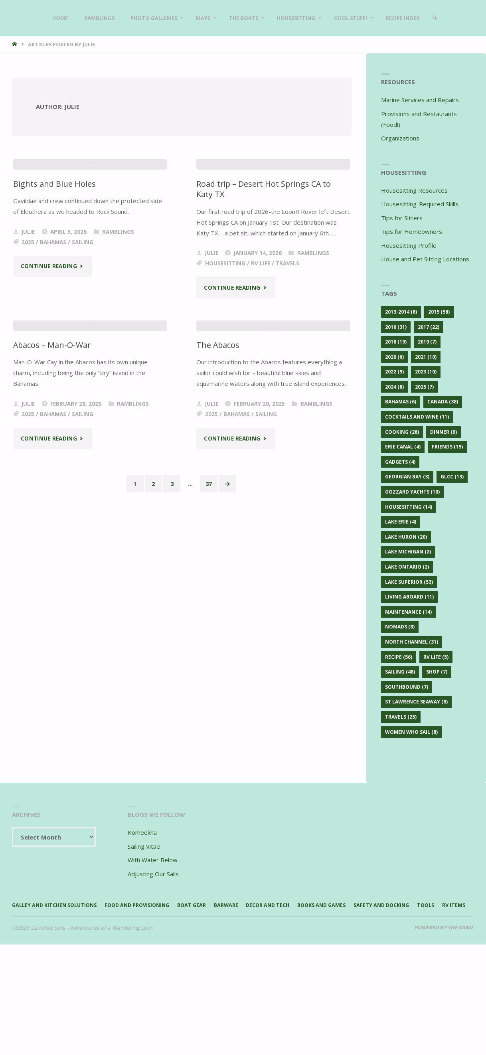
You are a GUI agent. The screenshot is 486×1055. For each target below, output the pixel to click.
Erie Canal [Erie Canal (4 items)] (403, 446)
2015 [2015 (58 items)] (439, 311)
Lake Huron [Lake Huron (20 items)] (406, 536)
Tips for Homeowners (411, 231)
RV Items (51, 1015)
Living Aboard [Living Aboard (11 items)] (409, 596)
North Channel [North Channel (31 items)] (411, 641)
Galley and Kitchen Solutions (58, 1004)
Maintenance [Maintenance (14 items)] (408, 612)
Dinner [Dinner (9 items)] (443, 432)
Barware (244, 1004)
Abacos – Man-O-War (53, 705)
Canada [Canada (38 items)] (442, 401)
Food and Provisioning (148, 1004)
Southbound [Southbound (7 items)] (406, 687)
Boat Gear (207, 1004)
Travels (287, 443)
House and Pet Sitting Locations (425, 259)
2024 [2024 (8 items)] (394, 386)
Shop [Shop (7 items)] (436, 671)
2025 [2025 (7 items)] (424, 386)
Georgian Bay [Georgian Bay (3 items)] (407, 476)
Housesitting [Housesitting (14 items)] (408, 507)
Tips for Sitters (402, 218)
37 (209, 845)
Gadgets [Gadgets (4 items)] (400, 461)
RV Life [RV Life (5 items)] (435, 657)
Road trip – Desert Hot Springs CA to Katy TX (266, 369)
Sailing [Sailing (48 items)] (400, 671)
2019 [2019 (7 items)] (427, 341)
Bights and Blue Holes (54, 363)
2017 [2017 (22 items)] (428, 327)
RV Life (260, 443)
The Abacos (218, 705)
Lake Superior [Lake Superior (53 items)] (409, 582)
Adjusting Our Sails (153, 972)
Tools (21, 1015)
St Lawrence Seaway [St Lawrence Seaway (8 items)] (416, 701)
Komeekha (142, 931)
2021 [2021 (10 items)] (426, 357)
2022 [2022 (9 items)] (394, 371)
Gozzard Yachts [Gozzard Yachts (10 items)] (412, 491)
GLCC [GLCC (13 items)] (452, 476)
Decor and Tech (289, 1004)
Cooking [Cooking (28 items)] (402, 432)
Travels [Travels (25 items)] (401, 716)
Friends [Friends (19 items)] (447, 446)
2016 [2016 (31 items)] (396, 327)
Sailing (82, 422)
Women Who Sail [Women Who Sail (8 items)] (411, 732)
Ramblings (118, 412)
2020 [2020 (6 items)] (394, 357)
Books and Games (347, 1004)
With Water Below (153, 959)
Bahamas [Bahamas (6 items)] (400, 401)
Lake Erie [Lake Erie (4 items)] (400, 521)
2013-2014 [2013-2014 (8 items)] (401, 311)
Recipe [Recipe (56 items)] (398, 657)
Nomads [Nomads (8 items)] (400, 626)
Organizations (400, 138)
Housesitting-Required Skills (419, 204)
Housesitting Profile (409, 245)
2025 (28, 422)
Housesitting (225, 443)
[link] (446, 18)
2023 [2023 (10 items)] (426, 371)
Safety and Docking (412, 1004)
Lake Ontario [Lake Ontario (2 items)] (407, 566)
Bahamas (53, 422)
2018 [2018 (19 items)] (396, 341)
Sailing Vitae (144, 945)
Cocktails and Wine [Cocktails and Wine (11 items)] (417, 416)
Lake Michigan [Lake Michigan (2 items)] (408, 551)
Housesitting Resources (414, 190)
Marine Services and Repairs (420, 100)
